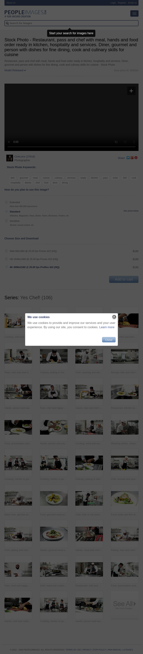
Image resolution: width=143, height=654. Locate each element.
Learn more (107, 327)
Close (108, 339)
